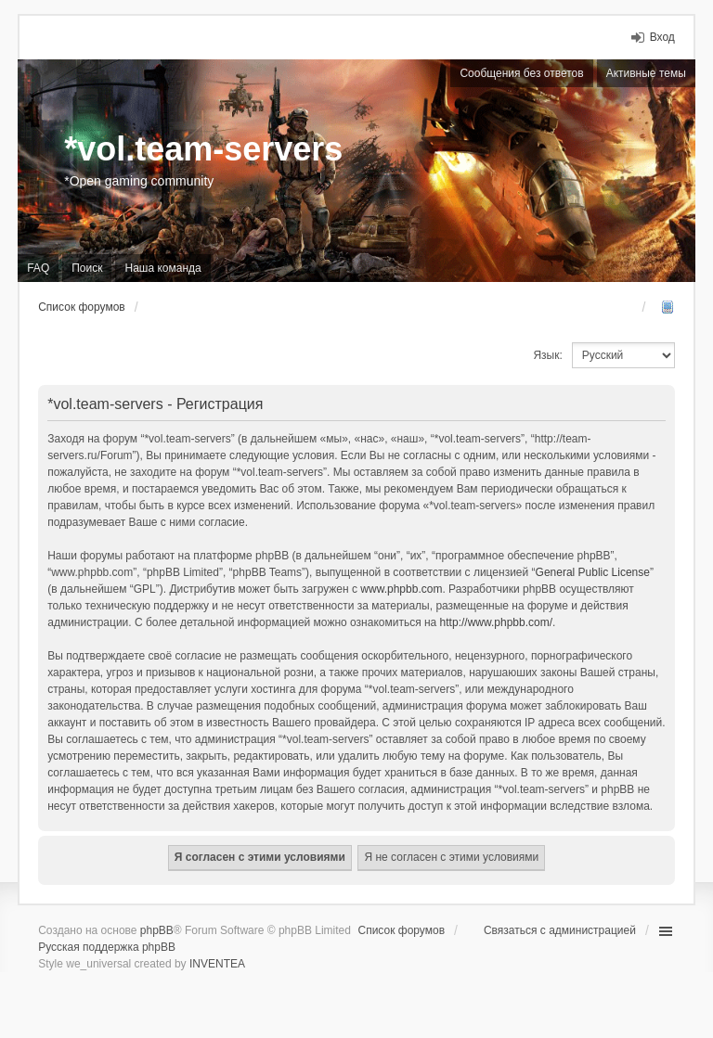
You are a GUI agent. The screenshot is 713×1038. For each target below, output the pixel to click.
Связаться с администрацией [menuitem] (560, 930)
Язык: (547, 355)
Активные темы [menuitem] (646, 73)
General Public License (593, 572)
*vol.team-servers (203, 149)
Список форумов (402, 930)
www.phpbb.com (401, 589)
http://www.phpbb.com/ (496, 622)
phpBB (157, 930)
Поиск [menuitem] (86, 268)
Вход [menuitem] (662, 37)
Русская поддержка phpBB (106, 947)
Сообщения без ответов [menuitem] (521, 73)
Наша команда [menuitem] (162, 268)
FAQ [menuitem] (38, 268)
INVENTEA (217, 963)
